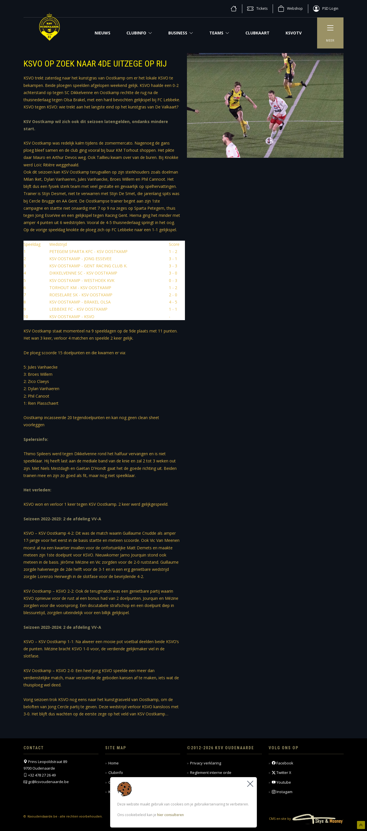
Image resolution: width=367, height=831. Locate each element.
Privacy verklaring (205, 763)
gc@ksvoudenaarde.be (48, 781)
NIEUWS (102, 33)
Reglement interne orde (210, 772)
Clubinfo (139, 33)
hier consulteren (170, 815)
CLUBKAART (257, 33)
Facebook (282, 763)
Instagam (282, 792)
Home (113, 763)
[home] (233, 8)
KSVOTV (294, 33)
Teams (219, 33)
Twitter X (281, 772)
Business (180, 33)
